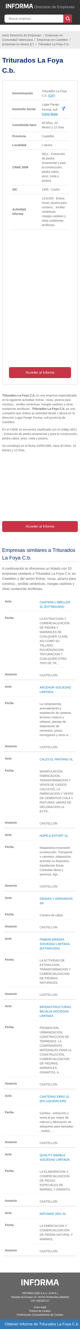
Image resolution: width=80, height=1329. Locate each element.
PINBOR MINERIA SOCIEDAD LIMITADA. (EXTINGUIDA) (55, 944)
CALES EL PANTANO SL (56, 759)
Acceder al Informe (40, 372)
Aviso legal (40, 1307)
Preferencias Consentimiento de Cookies (40, 1314)
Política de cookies (40, 1311)
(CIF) (51, 95)
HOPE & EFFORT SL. (54, 835)
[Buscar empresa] (34, 19)
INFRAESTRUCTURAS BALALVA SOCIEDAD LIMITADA (55, 1011)
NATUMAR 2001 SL (53, 1213)
